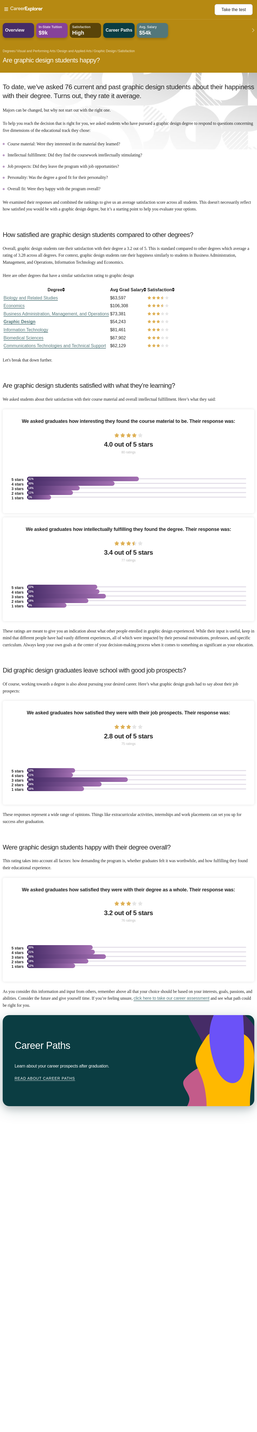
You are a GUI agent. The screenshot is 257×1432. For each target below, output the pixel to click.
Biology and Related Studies (31, 298)
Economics (14, 305)
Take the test (233, 9)
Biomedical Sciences (24, 338)
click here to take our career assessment (171, 998)
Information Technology (26, 329)
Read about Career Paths (45, 1078)
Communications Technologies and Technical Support (55, 345)
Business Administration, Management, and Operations (56, 314)
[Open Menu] (109, 9)
